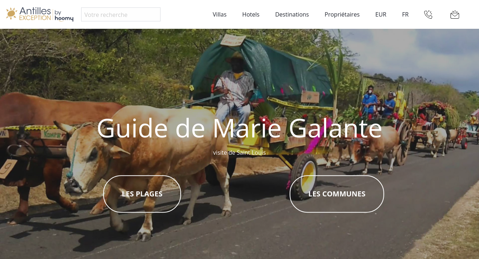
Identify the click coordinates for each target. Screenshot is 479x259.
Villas (220, 14)
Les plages (142, 194)
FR (405, 14)
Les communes (337, 194)
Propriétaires (342, 14)
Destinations (292, 14)
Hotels (251, 14)
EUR (380, 14)
